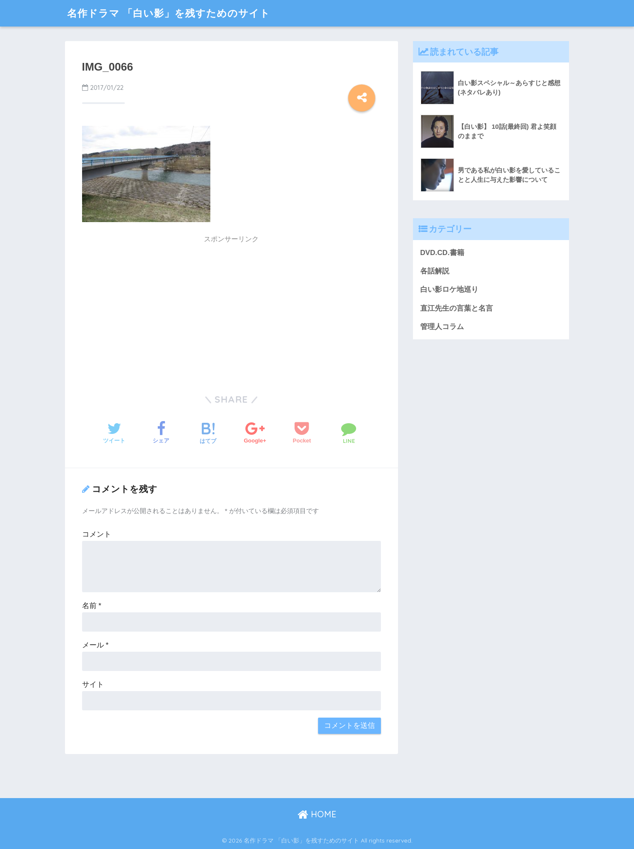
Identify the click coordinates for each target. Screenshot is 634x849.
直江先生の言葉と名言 (456, 308)
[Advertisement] (158, 308)
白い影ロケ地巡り (449, 289)
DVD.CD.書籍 (442, 253)
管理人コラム (442, 327)
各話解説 (434, 271)
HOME (317, 814)
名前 (91, 606)
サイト (93, 684)
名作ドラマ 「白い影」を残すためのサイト (168, 13)
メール (95, 645)
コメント (96, 534)
